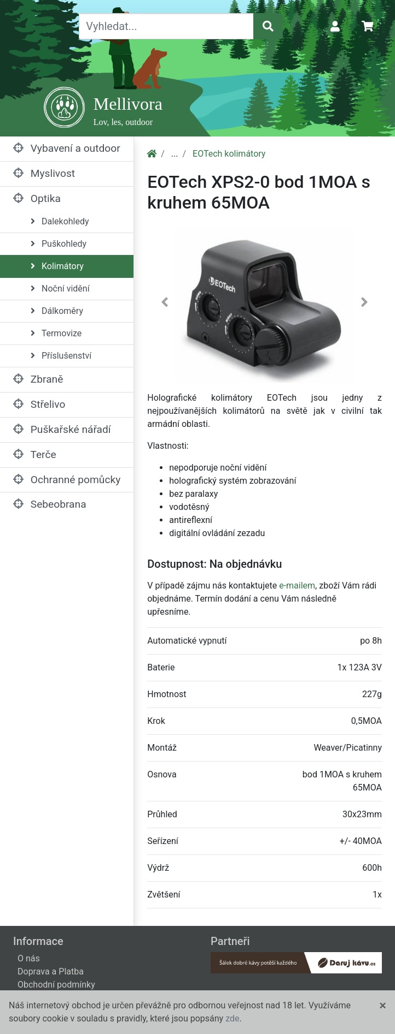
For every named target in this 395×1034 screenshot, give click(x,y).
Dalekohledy (60, 221)
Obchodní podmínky (56, 984)
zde (232, 1018)
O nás (29, 958)
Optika (37, 198)
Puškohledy (58, 244)
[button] (164, 305)
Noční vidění (60, 288)
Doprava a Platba (51, 971)
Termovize (56, 333)
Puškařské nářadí (62, 429)
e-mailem (297, 585)
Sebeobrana (49, 504)
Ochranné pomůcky (66, 479)
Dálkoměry (57, 311)
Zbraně (38, 379)
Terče (34, 454)
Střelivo (39, 404)
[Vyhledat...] (166, 26)
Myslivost (44, 173)
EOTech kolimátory (229, 153)
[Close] (382, 1005)
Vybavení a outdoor (66, 148)
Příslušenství (61, 355)
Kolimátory (57, 266)
